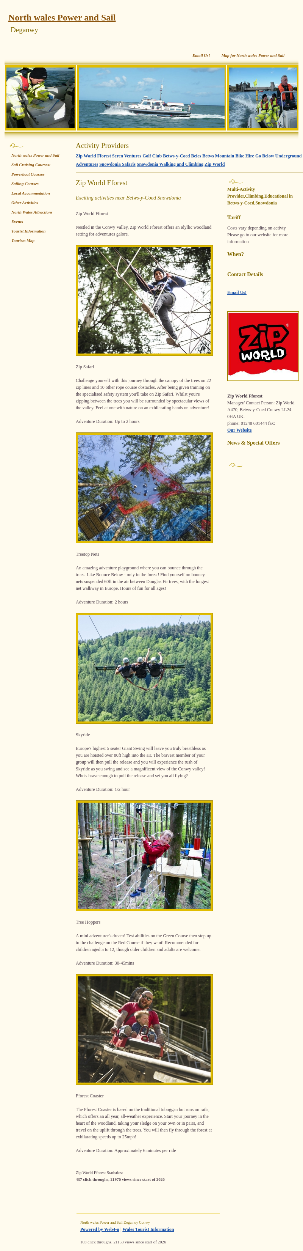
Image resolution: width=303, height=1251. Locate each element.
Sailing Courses (25, 183)
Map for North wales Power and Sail (253, 55)
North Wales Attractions (32, 212)
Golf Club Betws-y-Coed (166, 156)
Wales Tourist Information (148, 1229)
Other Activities (24, 202)
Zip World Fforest (93, 156)
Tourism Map (22, 240)
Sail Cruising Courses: (30, 164)
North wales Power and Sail (62, 17)
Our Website (239, 430)
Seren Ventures (126, 156)
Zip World (215, 164)
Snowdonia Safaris (117, 164)
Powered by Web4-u (99, 1229)
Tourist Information (28, 231)
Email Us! (201, 55)
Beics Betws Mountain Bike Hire (222, 156)
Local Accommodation (30, 193)
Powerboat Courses (28, 174)
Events (17, 221)
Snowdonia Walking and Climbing (170, 164)
